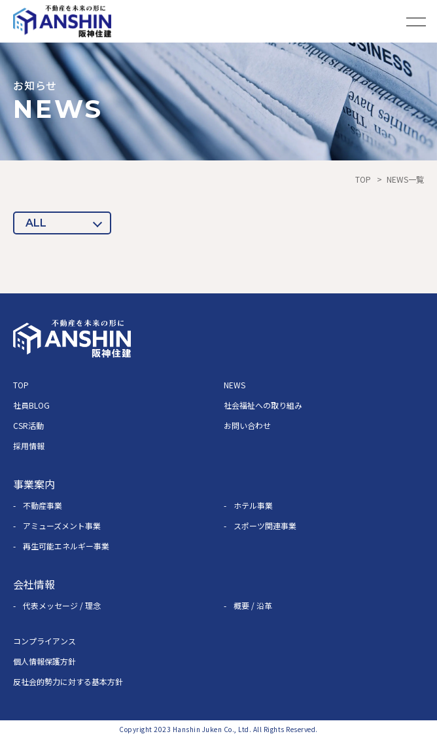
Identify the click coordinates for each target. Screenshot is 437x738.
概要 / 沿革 (253, 605)
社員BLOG (31, 405)
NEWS (234, 384)
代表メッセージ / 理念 (62, 605)
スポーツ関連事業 (265, 525)
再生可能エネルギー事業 (66, 545)
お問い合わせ (247, 425)
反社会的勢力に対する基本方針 (68, 681)
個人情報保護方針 (44, 661)
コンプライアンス (44, 640)
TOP (363, 179)
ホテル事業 (253, 505)
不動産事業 (42, 505)
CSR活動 (28, 425)
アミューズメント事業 (62, 525)
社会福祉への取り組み (263, 405)
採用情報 (28, 445)
